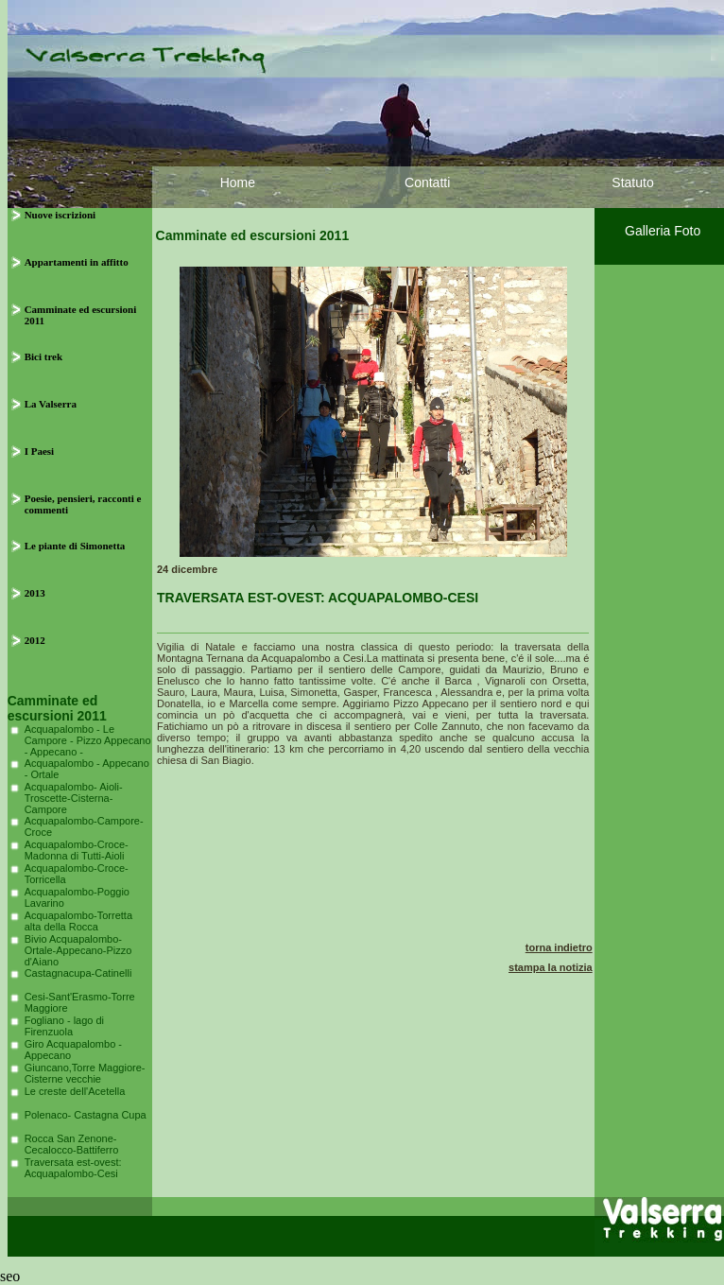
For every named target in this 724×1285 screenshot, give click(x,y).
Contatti (427, 182)
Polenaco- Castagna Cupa (86, 1114)
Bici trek (43, 356)
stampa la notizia (551, 967)
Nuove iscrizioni (60, 214)
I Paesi (39, 451)
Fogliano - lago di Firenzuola (64, 1026)
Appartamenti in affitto (77, 262)
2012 (35, 640)
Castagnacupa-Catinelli (78, 973)
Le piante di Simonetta (75, 545)
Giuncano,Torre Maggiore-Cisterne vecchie (85, 1073)
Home (237, 182)
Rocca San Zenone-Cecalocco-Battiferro (72, 1144)
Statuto (632, 182)
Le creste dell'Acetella (75, 1091)
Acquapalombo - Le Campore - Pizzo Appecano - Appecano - (88, 740)
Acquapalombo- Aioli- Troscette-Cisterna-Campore (74, 798)
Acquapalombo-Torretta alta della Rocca (78, 921)
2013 (35, 593)
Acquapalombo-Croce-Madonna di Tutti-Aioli (77, 850)
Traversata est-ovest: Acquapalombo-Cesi (73, 1167)
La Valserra (51, 403)
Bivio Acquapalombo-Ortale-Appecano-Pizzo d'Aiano (78, 950)
